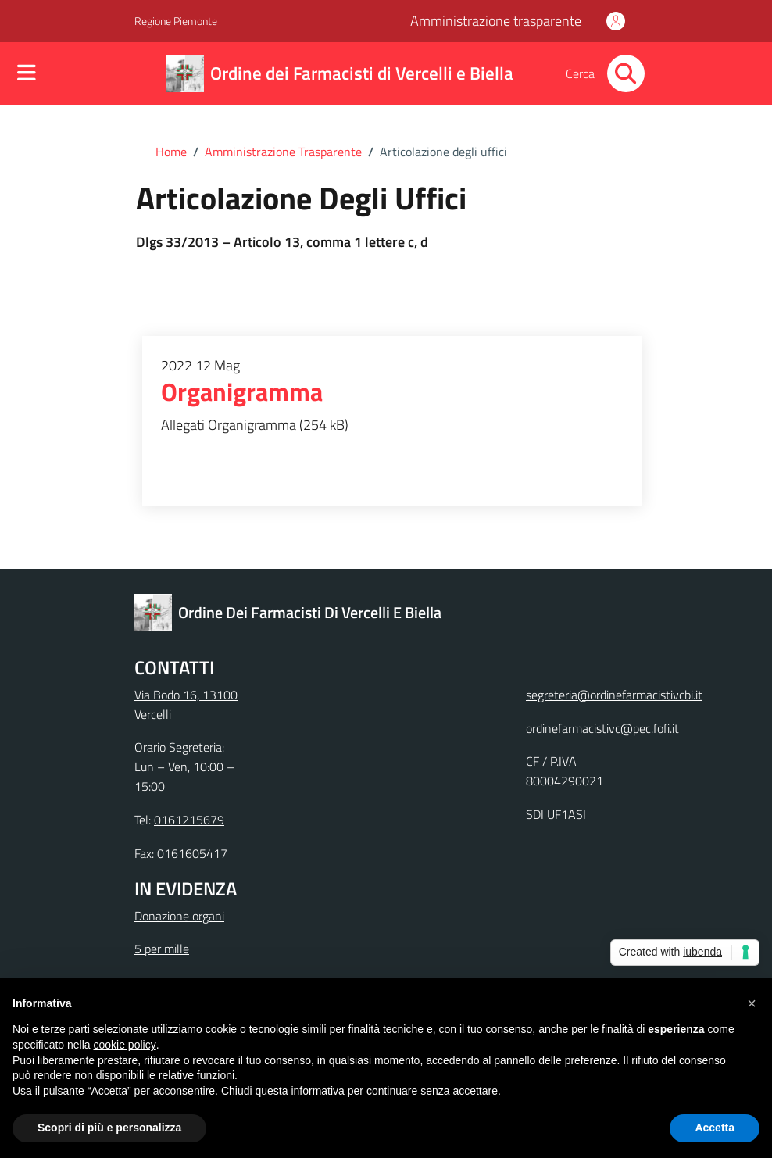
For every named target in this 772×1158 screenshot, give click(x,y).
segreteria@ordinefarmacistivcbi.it (614, 694)
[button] (751, 1003)
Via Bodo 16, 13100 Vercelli (186, 704)
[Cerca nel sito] (626, 73)
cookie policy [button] (125, 1044)
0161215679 (189, 819)
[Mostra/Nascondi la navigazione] (26, 74)
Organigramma (242, 392)
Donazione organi (179, 915)
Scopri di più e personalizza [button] (109, 1127)
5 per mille (161, 948)
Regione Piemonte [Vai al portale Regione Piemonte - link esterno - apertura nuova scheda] (175, 21)
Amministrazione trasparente (495, 20)
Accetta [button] (714, 1127)
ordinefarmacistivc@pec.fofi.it (602, 728)
